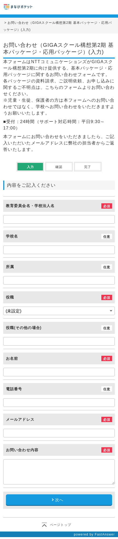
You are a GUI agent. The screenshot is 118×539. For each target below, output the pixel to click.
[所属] (59, 280)
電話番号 (14, 389)
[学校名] (59, 250)
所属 (10, 267)
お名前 (12, 358)
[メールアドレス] (59, 433)
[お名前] (59, 372)
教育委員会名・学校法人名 (30, 206)
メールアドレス (20, 419)
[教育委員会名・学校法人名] (59, 219)
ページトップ (60, 525)
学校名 (12, 236)
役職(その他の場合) (24, 328)
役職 (10, 297)
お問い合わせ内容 (22, 450)
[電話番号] (59, 402)
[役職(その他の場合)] (59, 341)
